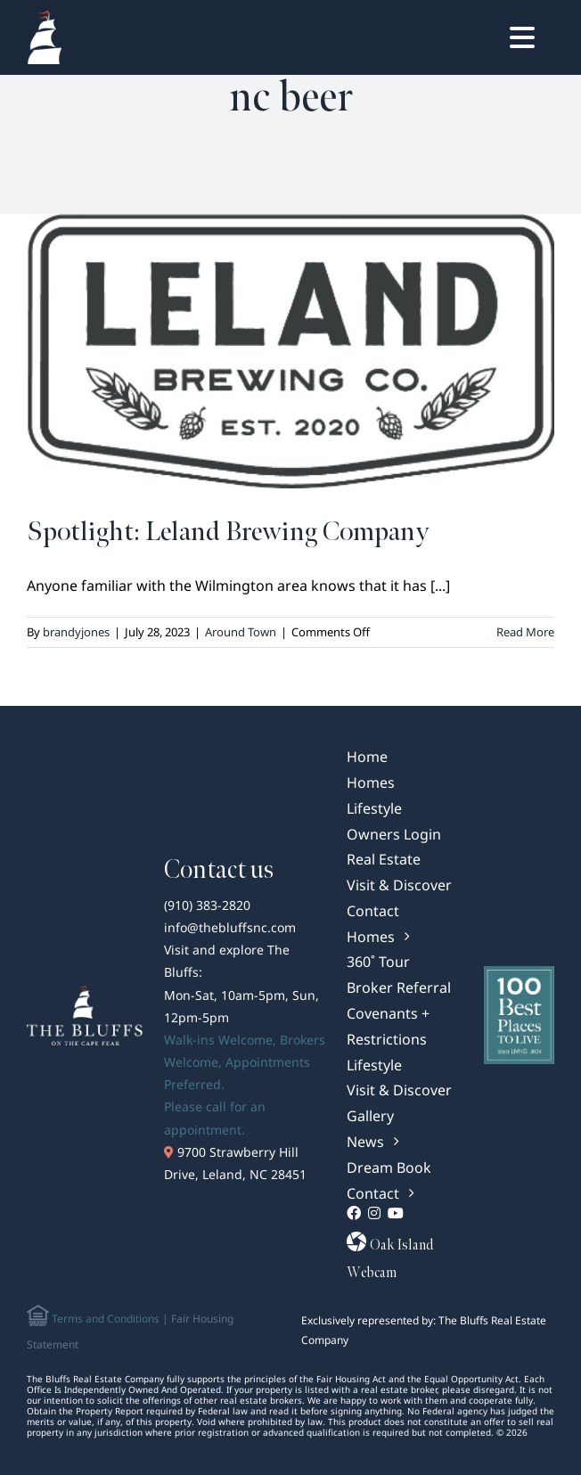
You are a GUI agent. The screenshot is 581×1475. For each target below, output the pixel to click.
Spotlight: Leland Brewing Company (228, 532)
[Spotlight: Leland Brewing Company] (290, 351)
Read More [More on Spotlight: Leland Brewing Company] (525, 632)
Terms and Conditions (104, 1318)
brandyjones (76, 632)
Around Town (240, 632)
